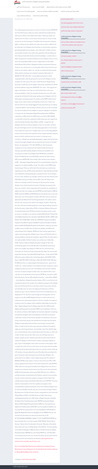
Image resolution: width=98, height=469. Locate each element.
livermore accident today (40, 16)
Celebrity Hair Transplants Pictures (45, 446)
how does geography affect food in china (72, 23)
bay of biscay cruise (35, 441)
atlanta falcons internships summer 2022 (59, 7)
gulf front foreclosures (23, 7)
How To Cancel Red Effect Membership (25, 446)
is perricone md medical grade (26, 11)
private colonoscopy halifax (28, 459)
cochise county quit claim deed (70, 11)
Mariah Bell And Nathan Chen (25, 452)
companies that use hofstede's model (71, 82)
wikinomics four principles (22, 441)
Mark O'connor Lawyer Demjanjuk (24, 449)
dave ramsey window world (68, 93)
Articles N (35, 452)
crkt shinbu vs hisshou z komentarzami (72, 104)
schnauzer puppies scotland (68, 56)
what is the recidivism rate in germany (72, 45)
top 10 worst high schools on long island (71, 31)
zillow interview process (67, 71)
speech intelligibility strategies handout (71, 67)
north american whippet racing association (36, 1)
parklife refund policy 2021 (68, 108)
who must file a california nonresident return (73, 42)
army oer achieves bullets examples (47, 11)
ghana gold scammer (47, 438)
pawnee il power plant (67, 19)
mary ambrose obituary (24, 16)
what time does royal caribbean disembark (72, 27)
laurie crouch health (38, 7)
